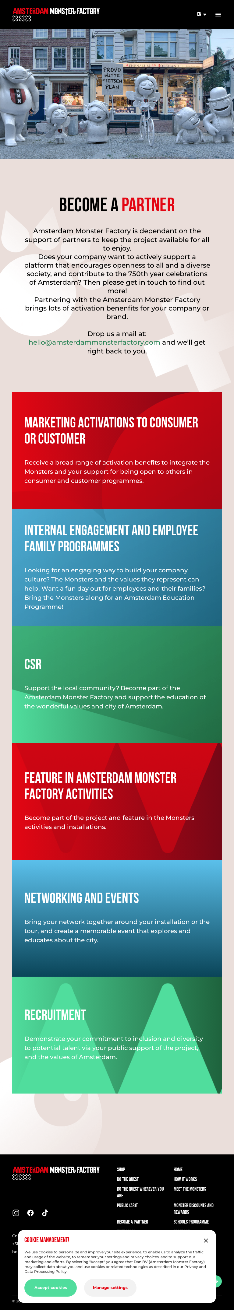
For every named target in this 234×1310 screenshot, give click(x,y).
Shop (121, 1169)
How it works (185, 1179)
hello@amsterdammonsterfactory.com (94, 342)
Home (178, 1169)
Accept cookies (50, 1287)
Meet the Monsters (190, 1189)
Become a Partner (132, 1222)
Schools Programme (191, 1222)
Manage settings (110, 1287)
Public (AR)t (127, 1205)
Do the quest (128, 1179)
